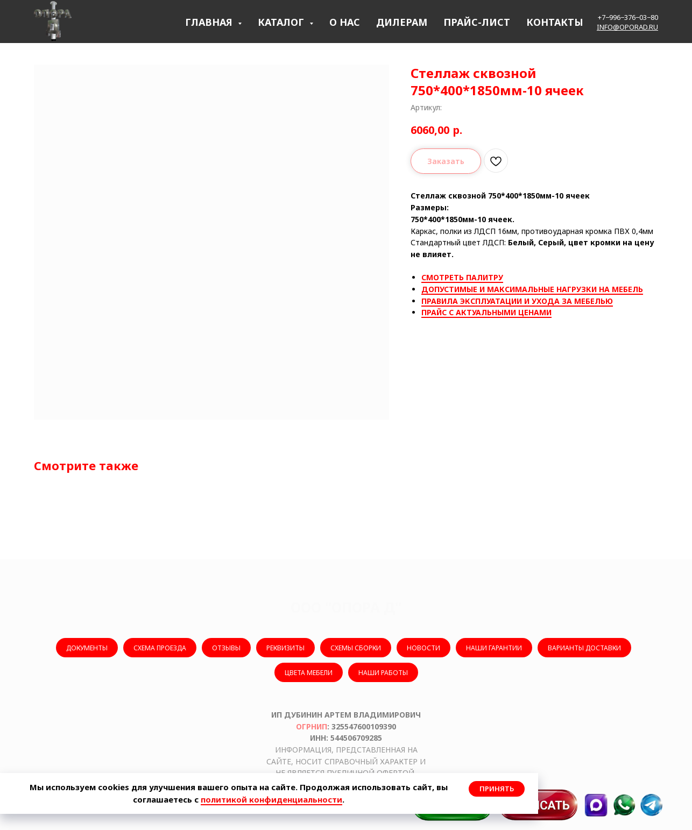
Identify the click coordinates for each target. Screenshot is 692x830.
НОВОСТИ (423, 647)
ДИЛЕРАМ (401, 22)
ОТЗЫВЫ (226, 647)
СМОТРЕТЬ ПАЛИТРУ (462, 277)
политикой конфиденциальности (271, 799)
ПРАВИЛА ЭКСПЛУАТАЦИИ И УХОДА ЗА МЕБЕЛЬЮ (517, 301)
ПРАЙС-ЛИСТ (476, 22)
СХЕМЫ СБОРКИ (355, 647)
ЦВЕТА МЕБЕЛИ (309, 672)
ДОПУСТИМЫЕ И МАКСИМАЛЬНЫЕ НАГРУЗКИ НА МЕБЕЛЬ (532, 289)
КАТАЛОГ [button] (282, 22)
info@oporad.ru (627, 27)
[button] (539, 805)
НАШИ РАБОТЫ (383, 672)
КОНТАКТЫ (554, 22)
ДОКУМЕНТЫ (87, 647)
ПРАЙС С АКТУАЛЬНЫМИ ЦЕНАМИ (486, 312)
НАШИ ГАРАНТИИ (494, 647)
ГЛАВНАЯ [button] (210, 22)
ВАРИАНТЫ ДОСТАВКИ (584, 647)
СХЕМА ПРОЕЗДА (159, 647)
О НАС (344, 22)
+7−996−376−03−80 (628, 17)
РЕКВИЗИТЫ (285, 647)
